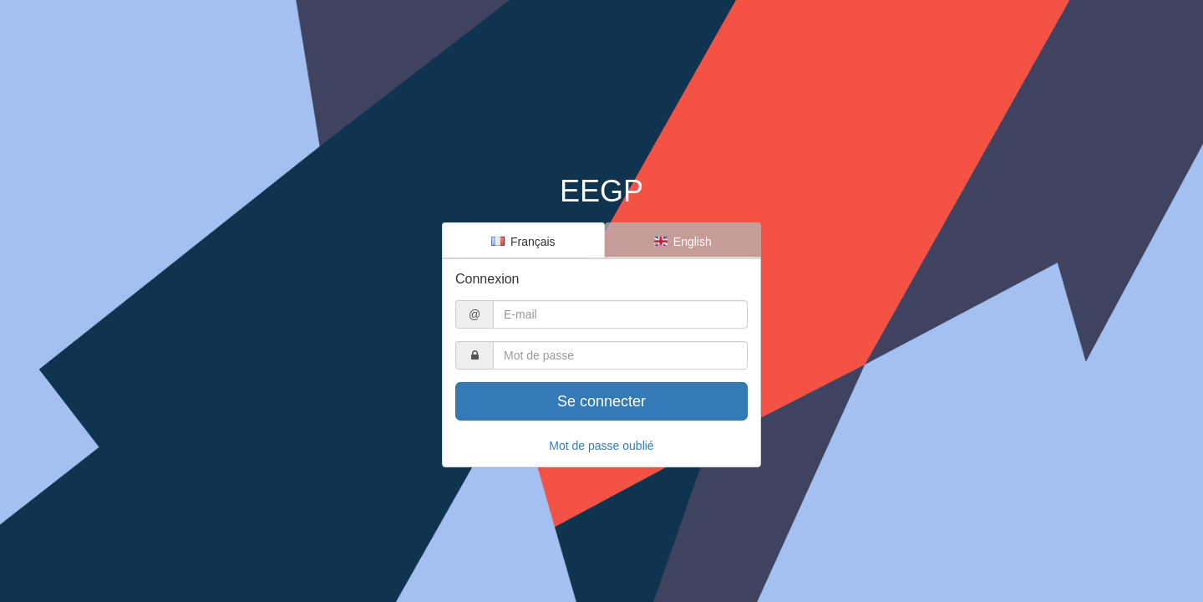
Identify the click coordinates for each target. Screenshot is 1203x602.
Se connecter (601, 401)
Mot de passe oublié (601, 445)
